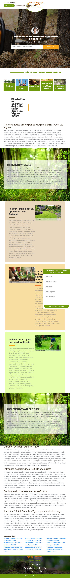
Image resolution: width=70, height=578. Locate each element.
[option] (9, 85)
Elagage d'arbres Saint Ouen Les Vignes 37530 (33, 548)
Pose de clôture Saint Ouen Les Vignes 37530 (13, 539)
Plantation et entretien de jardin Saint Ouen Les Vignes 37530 (13, 549)
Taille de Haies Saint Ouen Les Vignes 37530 (55, 544)
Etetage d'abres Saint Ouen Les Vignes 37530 (56, 539)
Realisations (9, 5)
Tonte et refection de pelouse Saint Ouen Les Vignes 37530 (54, 549)
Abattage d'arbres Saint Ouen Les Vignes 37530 (33, 539)
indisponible (32, 568)
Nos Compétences (10, 3)
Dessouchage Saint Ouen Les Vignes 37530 (12, 544)
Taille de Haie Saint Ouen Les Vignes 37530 (33, 544)
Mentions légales (40, 576)
